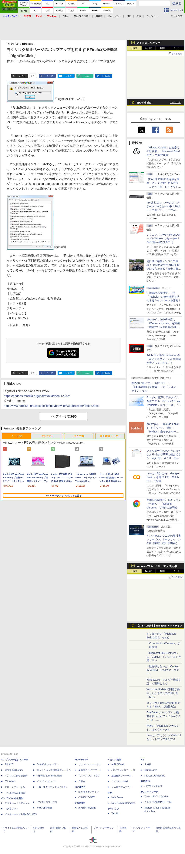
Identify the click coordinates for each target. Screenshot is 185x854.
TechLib (115, 813)
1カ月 (177, 48)
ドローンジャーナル (15, 787)
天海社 (147, 764)
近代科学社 (80, 803)
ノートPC (16, 436)
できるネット (11, 808)
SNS (129, 16)
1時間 (134, 48)
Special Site (143, 102)
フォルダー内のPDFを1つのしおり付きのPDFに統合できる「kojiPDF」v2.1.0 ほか (163, 454)
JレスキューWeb (119, 781)
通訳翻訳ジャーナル (121, 775)
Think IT (9, 764)
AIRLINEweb (117, 764)
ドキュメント (114, 16)
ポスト (22, 76)
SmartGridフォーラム (48, 764)
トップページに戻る (63, 416)
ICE (142, 759)
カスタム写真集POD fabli (158, 802)
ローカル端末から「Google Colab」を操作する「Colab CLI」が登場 (162, 477)
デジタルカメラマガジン (17, 803)
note (87, 76)
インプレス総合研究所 (16, 775)
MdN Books (117, 797)
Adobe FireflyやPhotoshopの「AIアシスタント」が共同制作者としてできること (163, 359)
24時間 (148, 48)
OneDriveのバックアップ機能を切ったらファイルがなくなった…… (163, 716)
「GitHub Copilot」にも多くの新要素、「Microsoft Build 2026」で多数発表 (163, 151)
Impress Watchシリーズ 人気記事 (156, 566)
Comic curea (150, 770)
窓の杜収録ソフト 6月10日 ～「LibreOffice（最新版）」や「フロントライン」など (154, 387)
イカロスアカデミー (121, 787)
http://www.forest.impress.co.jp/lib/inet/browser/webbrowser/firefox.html (51, 405)
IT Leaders (10, 781)
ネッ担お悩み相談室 (15, 792)
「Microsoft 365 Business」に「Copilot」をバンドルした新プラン (163, 656)
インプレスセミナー (47, 781)
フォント (151, 16)
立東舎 (81, 781)
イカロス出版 (114, 759)
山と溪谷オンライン (88, 791)
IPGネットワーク (149, 791)
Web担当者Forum (14, 770)
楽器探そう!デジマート (90, 770)
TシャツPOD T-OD (88, 775)
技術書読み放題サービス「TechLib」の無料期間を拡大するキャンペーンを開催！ (163, 296)
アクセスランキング (148, 43)
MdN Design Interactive (123, 803)
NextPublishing (44, 807)
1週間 (163, 48)
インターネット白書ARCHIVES (21, 814)
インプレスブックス (47, 802)
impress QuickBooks (154, 775)
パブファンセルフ (153, 786)
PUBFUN (145, 781)
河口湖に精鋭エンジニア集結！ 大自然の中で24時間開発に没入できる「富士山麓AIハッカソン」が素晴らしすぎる (163, 269)
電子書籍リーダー (110, 436)
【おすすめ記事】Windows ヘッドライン (159, 625)
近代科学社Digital (87, 807)
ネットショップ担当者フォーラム (54, 770)
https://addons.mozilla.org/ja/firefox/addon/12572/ (37, 396)
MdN (110, 792)
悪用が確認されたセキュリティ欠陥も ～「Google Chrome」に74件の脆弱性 (163, 503)
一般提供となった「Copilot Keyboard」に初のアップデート (162, 670)
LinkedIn (106, 76)
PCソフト (47, 436)
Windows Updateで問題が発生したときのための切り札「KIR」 (163, 693)
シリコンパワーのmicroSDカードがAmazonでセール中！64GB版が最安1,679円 (163, 238)
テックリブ (113, 808)
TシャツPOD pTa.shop (156, 796)
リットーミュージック (89, 764)
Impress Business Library (49, 775)
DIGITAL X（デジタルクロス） (52, 787)
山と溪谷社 (80, 787)
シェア (50, 76)
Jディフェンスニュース (123, 770)
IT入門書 (79, 436)
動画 (139, 16)
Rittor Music (81, 759)
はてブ (69, 76)
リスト (33, 76)
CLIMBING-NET (86, 797)
